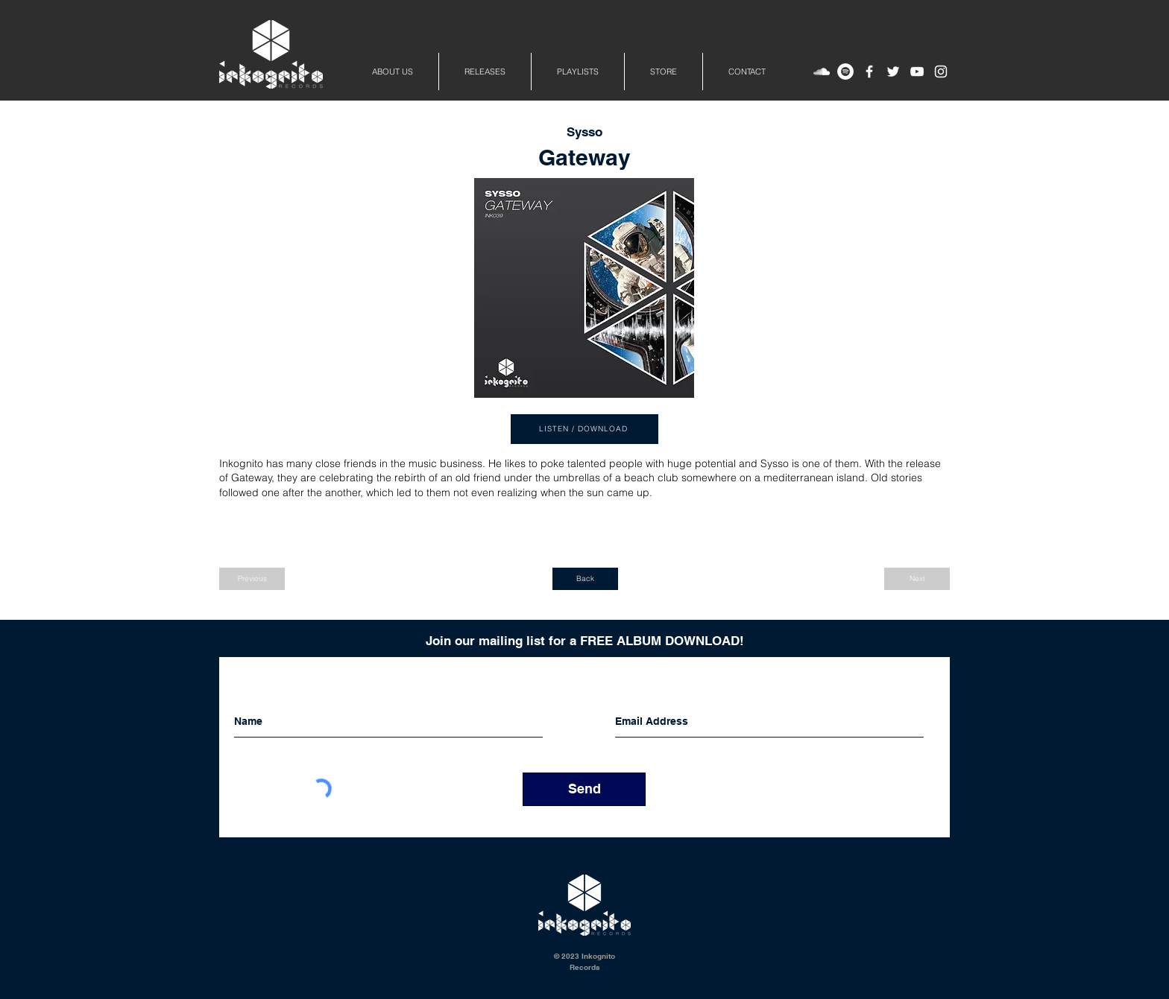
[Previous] (252, 579)
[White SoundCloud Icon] (821, 71)
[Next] (917, 579)
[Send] (584, 789)
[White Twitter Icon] (893, 71)
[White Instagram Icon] (941, 71)
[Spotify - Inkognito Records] (845, 71)
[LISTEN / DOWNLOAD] (584, 429)
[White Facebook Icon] (869, 71)
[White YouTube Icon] (917, 71)
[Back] (585, 579)
